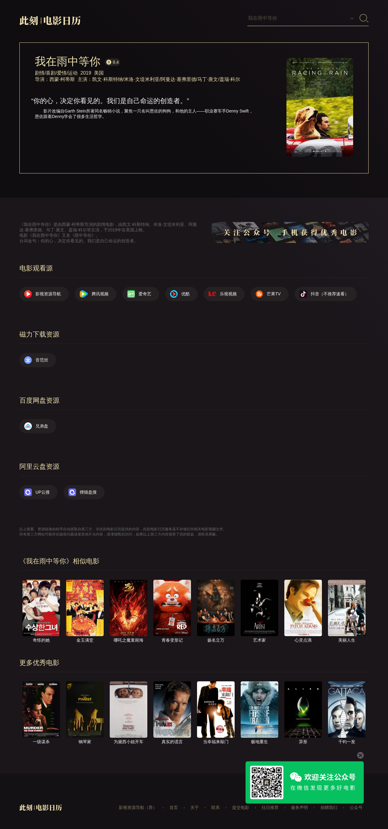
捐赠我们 (328, 807)
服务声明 (299, 807)
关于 (194, 807)
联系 (215, 807)
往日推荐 (270, 807)
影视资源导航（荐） (138, 807)
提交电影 (240, 807)
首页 (173, 807)
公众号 (356, 807)
